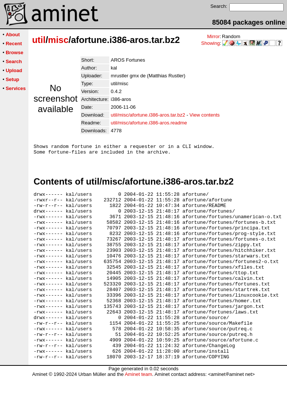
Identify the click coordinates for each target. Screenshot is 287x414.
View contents (204, 115)
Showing (210, 43)
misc (58, 40)
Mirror (213, 36)
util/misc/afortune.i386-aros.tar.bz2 (148, 115)
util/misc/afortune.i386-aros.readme (149, 123)
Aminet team (138, 411)
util (39, 40)
